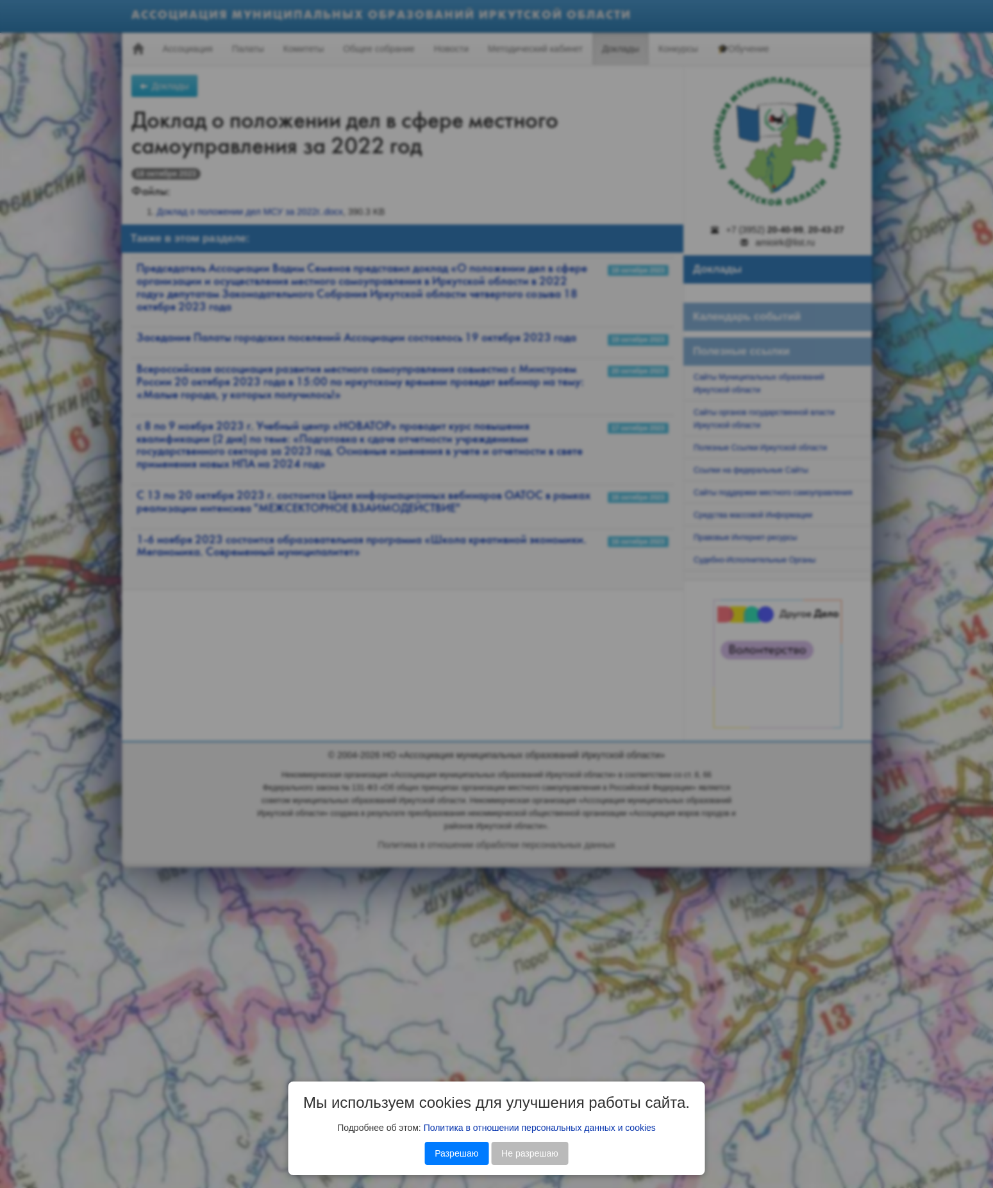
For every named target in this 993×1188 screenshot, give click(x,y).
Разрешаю (456, 1153)
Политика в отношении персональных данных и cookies (540, 1128)
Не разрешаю (529, 1153)
